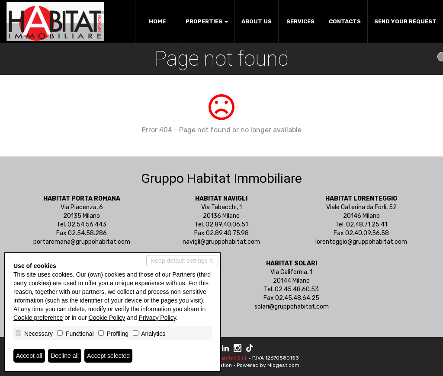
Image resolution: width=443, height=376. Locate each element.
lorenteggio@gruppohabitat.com (361, 241)
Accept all (29, 355)
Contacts (345, 21)
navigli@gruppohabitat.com (221, 241)
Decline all (65, 355)
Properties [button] (207, 21)
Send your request (405, 21)
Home (157, 21)
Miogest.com (283, 365)
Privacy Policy (157, 317)
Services (300, 21)
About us (256, 21)
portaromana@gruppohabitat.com (81, 241)
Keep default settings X (182, 260)
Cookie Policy (107, 317)
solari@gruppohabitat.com (291, 306)
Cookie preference (38, 317)
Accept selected (108, 355)
